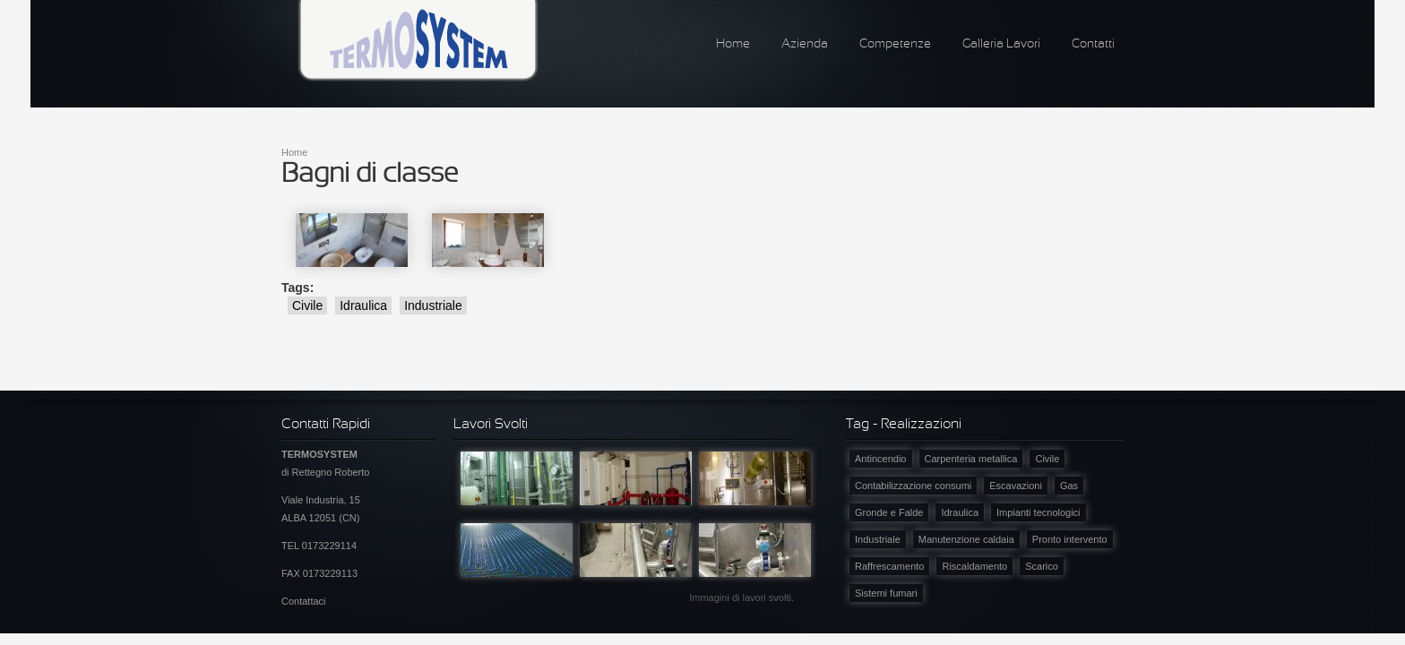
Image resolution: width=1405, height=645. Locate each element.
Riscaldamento (974, 566)
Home (733, 44)
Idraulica (363, 305)
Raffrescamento (889, 566)
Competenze (895, 44)
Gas (1069, 485)
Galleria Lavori (1001, 44)
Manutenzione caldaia (966, 539)
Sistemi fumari (886, 593)
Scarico (1041, 566)
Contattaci (303, 601)
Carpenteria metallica (971, 458)
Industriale (433, 305)
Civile (307, 305)
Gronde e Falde (889, 512)
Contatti (1093, 44)
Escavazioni (1015, 485)
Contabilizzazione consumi (913, 485)
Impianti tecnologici (1038, 512)
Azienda (804, 44)
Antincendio (881, 458)
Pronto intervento (1070, 539)
